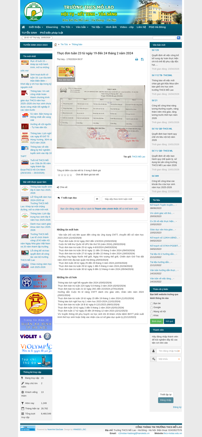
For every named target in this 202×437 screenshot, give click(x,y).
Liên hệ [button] (141, 27)
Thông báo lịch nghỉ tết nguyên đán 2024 (78, 282)
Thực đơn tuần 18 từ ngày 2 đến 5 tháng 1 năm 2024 (84, 307)
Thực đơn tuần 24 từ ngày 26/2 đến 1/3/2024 (81, 241)
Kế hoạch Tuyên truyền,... (162, 205)
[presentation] (164, 376)
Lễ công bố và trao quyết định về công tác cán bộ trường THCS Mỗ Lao (34, 255)
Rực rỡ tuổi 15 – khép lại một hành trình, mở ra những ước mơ (34, 66)
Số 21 (155, 100)
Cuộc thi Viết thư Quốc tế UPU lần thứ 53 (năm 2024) (85, 244)
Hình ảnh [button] (111, 27)
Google (155, 307)
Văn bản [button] (82, 28)
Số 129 (155, 50)
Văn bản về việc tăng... (161, 278)
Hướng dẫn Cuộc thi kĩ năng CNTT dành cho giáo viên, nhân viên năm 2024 (101, 292)
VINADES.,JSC (79, 429)
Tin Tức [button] (67, 28)
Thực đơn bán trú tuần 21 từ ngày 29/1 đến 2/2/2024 (84, 289)
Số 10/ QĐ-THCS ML (162, 128)
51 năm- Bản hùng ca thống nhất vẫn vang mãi (41, 117)
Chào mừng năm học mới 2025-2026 (40, 265)
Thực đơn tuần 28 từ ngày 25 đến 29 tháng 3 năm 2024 (86, 263)
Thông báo (77, 44)
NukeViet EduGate (55, 429)
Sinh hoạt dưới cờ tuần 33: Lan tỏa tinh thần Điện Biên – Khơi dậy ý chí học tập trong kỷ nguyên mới (35, 80)
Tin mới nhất (29, 56)
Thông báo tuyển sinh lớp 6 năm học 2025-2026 (41, 189)
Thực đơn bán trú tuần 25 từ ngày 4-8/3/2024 (81, 247)
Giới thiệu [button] (36, 28)
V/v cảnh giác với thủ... (161, 213)
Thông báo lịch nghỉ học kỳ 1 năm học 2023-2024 (82, 301)
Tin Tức (64, 44)
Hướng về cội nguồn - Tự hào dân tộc (40, 126)
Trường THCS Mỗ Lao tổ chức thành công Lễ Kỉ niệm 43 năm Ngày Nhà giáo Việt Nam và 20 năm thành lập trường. (35, 240)
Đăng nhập (165, 400)
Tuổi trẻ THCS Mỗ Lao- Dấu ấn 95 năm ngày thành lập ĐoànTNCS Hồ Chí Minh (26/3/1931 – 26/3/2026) (35, 166)
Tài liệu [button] (97, 28)
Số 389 (155, 176)
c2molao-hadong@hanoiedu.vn (133, 433)
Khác (154, 315)
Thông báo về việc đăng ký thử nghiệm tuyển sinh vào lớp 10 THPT (35, 151)
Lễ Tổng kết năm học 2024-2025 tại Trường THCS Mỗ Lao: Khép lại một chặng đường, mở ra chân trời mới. (35, 203)
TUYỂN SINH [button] (29, 32)
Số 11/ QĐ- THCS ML (162, 150)
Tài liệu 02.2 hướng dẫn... (163, 254)
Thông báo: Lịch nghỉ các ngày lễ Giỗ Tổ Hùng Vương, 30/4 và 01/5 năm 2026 (41, 138)
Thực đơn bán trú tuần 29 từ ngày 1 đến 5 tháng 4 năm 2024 (89, 266)
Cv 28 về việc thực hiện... (162, 221)
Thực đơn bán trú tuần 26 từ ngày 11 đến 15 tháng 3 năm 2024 (90, 250)
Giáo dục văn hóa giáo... (162, 229)
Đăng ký (177, 407)
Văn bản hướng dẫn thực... (163, 270)
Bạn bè (155, 303)
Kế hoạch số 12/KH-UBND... (164, 237)
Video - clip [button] (127, 27)
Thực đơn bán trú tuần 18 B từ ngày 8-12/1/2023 (82, 304)
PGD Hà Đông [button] (157, 27)
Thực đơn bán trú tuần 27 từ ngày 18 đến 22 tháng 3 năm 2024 (90, 253)
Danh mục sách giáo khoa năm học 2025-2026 (40, 227)
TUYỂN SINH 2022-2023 (35, 45)
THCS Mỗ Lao (138, 156)
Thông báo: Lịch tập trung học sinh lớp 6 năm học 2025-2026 (40, 216)
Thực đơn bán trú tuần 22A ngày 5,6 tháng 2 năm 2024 (85, 285)
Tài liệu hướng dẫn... (160, 262)
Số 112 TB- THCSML (162, 75)
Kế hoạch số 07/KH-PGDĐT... (165, 245)
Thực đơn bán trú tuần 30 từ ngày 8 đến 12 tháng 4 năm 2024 (89, 269)
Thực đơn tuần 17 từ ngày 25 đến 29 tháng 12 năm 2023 (86, 310)
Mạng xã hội (158, 311)
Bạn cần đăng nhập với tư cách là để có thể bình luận (99, 208)
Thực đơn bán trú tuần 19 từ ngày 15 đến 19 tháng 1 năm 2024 (89, 298)
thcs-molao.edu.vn (173, 433)
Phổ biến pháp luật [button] (51, 32)
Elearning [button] (52, 27)
